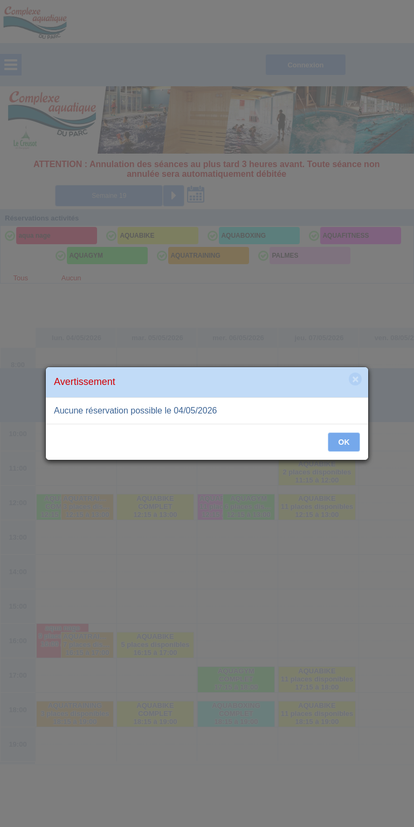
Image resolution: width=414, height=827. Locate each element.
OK (344, 442)
